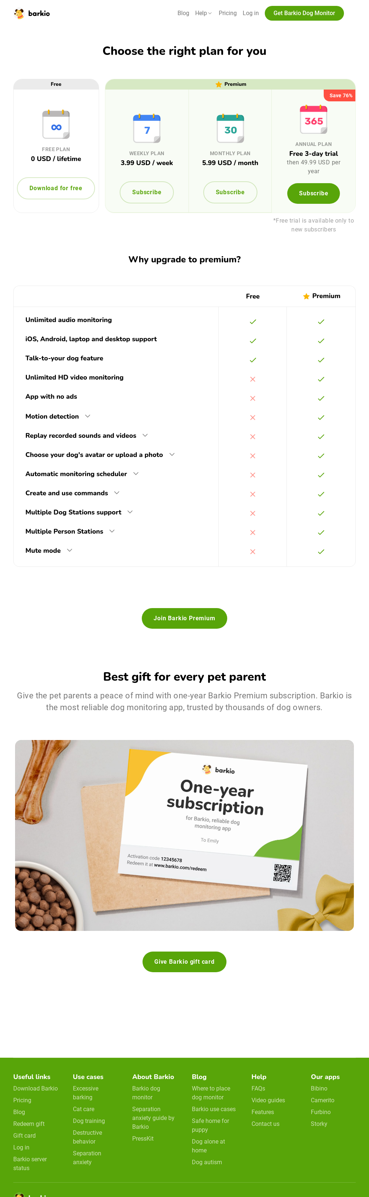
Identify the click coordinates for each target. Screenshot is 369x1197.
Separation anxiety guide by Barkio (153, 1118)
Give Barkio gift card (184, 961)
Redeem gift (29, 1123)
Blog (183, 13)
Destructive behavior (87, 1137)
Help (201, 13)
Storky (319, 1123)
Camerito (322, 1100)
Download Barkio (35, 1088)
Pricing (228, 13)
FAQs (258, 1088)
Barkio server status (30, 1164)
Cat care (83, 1109)
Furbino (321, 1112)
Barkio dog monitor (146, 1093)
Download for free (55, 188)
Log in (251, 13)
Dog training (89, 1120)
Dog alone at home (208, 1146)
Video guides (268, 1100)
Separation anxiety (87, 1158)
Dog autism (207, 1162)
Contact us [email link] (266, 1123)
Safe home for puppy (210, 1125)
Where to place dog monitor (211, 1093)
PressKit (143, 1138)
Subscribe (146, 192)
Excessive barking (85, 1093)
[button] (204, 13)
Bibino (319, 1088)
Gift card (24, 1135)
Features (263, 1112)
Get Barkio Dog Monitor (304, 13)
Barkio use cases (214, 1109)
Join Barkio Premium (184, 618)
